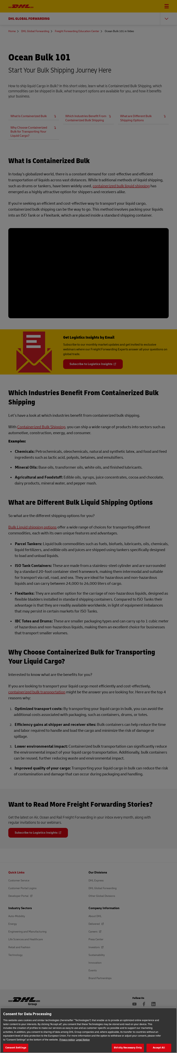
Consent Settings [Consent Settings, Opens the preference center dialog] (15, 1047)
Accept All (159, 1047)
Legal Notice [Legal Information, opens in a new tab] (83, 1039)
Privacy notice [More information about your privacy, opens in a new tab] (67, 1039)
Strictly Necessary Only (128, 1047)
